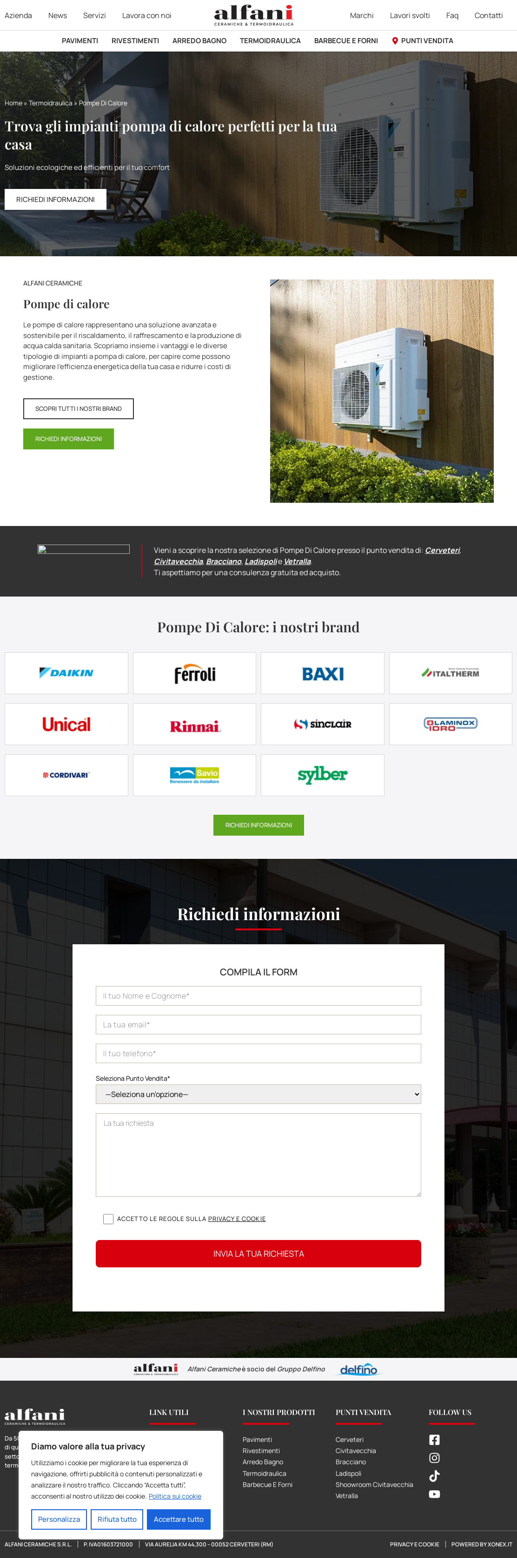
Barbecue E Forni (267, 1484)
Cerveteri (442, 550)
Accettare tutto (179, 1519)
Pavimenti (257, 1439)
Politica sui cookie (175, 1496)
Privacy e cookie (237, 1218)
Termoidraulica (51, 102)
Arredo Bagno (263, 1461)
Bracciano (223, 561)
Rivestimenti (261, 1450)
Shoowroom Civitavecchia (374, 1484)
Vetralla (297, 561)
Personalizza (59, 1519)
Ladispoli (261, 561)
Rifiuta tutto (117, 1519)
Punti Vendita (363, 1412)
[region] (121, 1485)
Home (13, 102)
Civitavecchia (178, 561)
